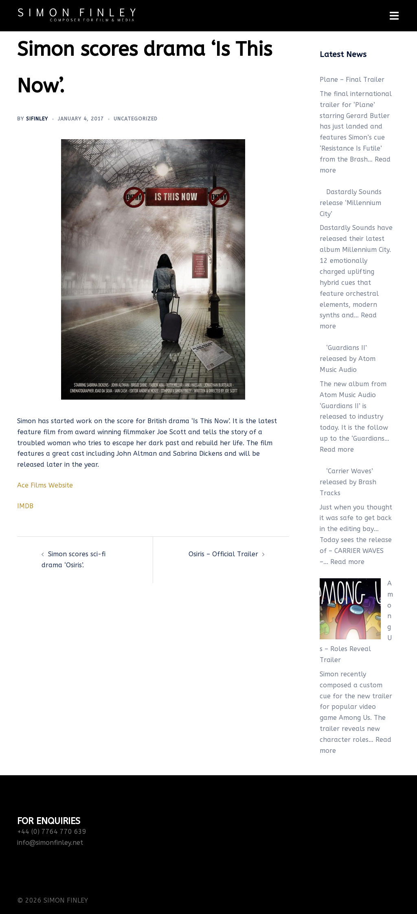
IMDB (25, 506)
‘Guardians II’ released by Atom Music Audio (347, 359)
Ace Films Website (45, 485)
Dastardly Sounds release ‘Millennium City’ (351, 203)
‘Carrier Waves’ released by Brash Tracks (348, 482)
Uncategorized (136, 119)
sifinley (37, 119)
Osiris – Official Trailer (223, 554)
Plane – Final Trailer (352, 79)
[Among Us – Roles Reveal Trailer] (350, 608)
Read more (337, 449)
